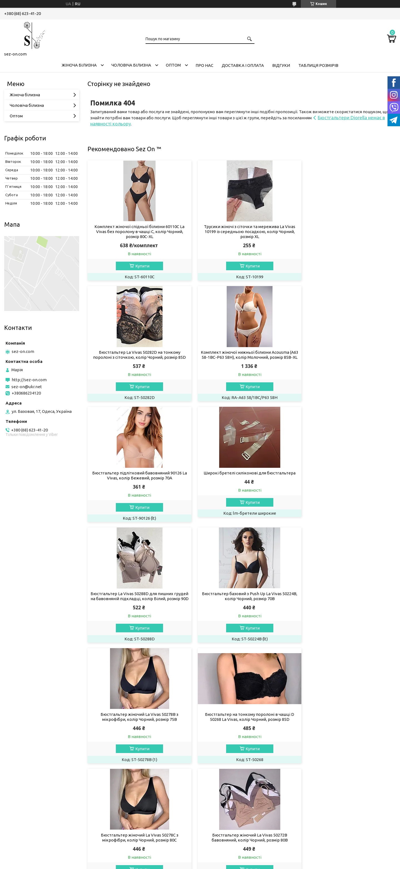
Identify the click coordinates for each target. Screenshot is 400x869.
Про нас (204, 65)
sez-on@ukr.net (26, 386)
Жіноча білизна (79, 65)
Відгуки (281, 65)
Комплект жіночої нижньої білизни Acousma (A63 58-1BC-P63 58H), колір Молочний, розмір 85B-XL (136, 357)
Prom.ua (227, 747)
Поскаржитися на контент (187, 752)
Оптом (173, 65)
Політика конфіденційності (233, 752)
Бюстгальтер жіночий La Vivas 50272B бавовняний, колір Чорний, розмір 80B (347, 606)
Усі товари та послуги (369, 660)
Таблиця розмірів (318, 65)
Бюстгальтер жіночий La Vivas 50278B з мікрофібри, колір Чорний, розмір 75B (347, 480)
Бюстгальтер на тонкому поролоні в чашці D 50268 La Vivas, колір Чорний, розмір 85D (136, 606)
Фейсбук (17, 715)
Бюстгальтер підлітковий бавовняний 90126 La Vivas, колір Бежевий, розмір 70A (241, 355)
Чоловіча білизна (131, 65)
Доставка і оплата (243, 65)
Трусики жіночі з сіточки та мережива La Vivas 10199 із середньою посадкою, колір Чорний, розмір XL (241, 231)
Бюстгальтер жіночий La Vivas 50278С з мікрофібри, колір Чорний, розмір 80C (241, 606)
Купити (139, 266)
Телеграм (18, 723)
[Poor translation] (20, 787)
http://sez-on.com (29, 379)
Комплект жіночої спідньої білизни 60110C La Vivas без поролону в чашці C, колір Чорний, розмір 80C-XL (137, 231)
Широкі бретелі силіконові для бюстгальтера (346, 352)
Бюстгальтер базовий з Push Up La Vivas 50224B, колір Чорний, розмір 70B (241, 480)
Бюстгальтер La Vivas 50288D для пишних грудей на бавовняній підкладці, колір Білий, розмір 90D (136, 483)
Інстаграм (18, 708)
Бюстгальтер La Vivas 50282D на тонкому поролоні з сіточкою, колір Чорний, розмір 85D (346, 229)
